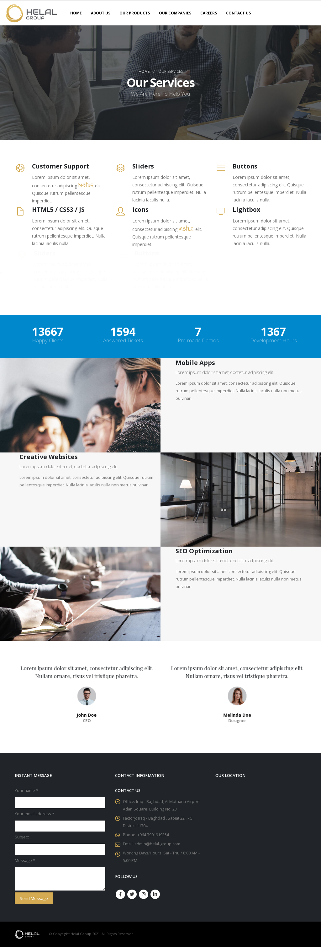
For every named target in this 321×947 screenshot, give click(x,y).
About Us (100, 13)
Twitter (132, 894)
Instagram (143, 894)
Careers (208, 13)
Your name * (26, 790)
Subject (22, 837)
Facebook (120, 894)
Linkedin (155, 894)
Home (76, 13)
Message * (25, 860)
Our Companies (175, 13)
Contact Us (238, 13)
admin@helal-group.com (157, 844)
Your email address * (34, 813)
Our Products (134, 13)
